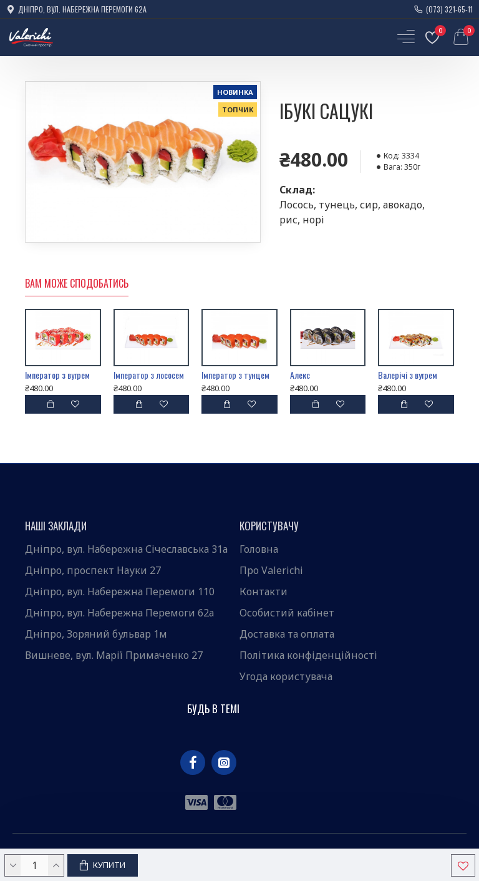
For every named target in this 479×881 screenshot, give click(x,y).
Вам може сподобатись (76, 284)
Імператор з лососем (149, 375)
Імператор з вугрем (57, 375)
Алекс (300, 375)
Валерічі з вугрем (407, 375)
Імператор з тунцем (235, 375)
